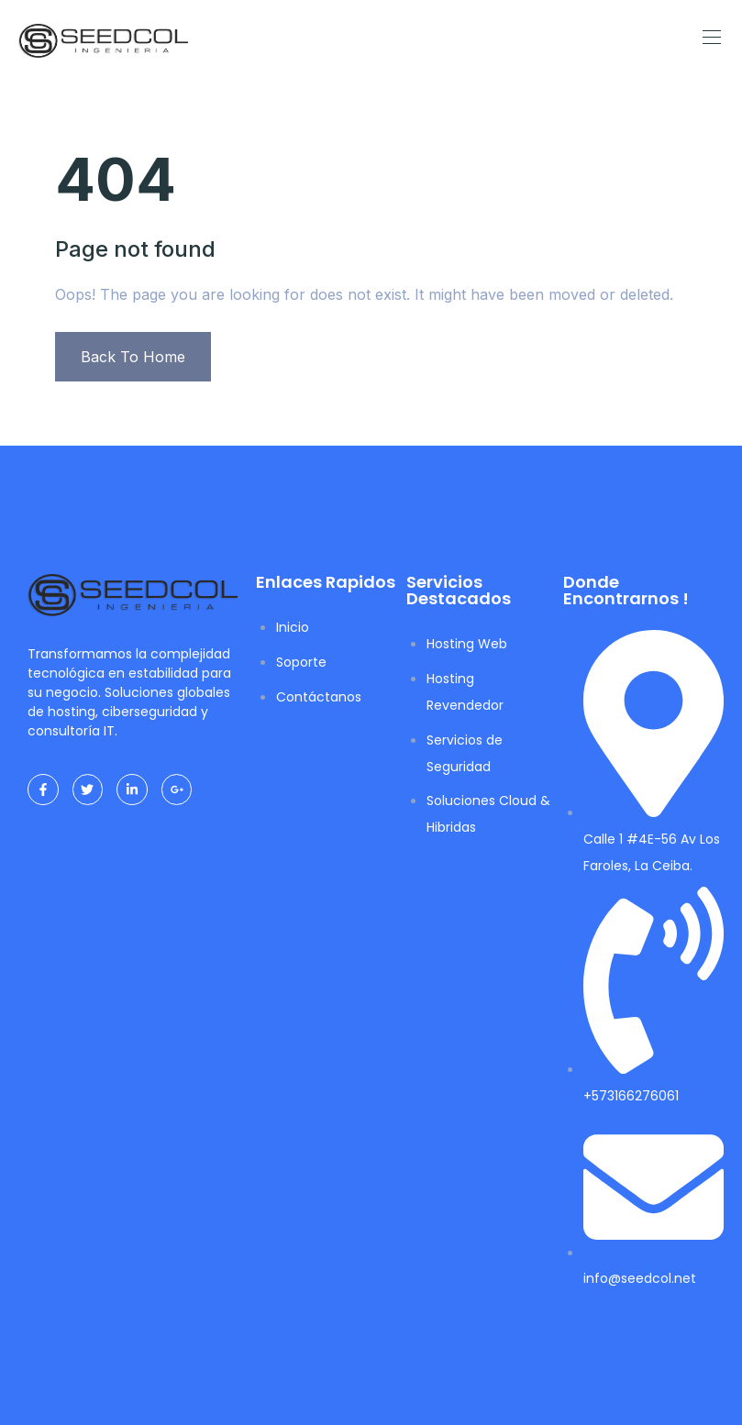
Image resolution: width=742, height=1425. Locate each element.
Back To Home (133, 357)
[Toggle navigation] (710, 36)
